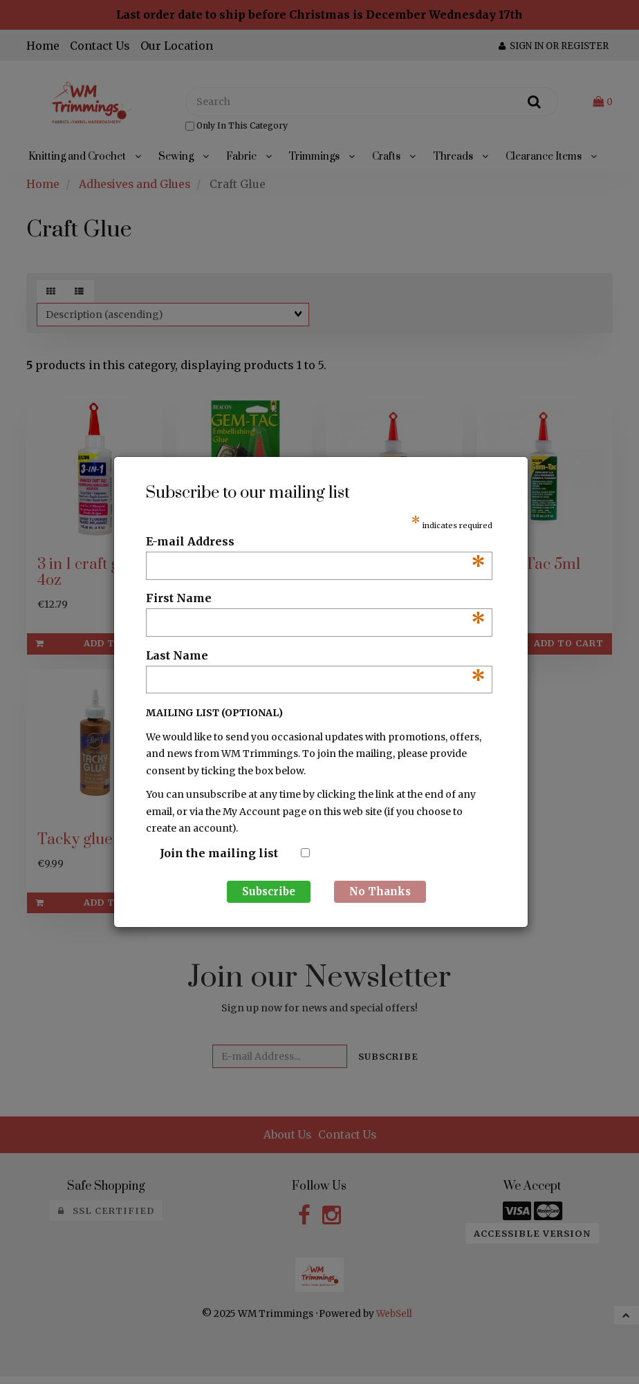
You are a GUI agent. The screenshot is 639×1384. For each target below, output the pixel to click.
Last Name (315, 656)
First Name (315, 598)
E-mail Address (315, 542)
